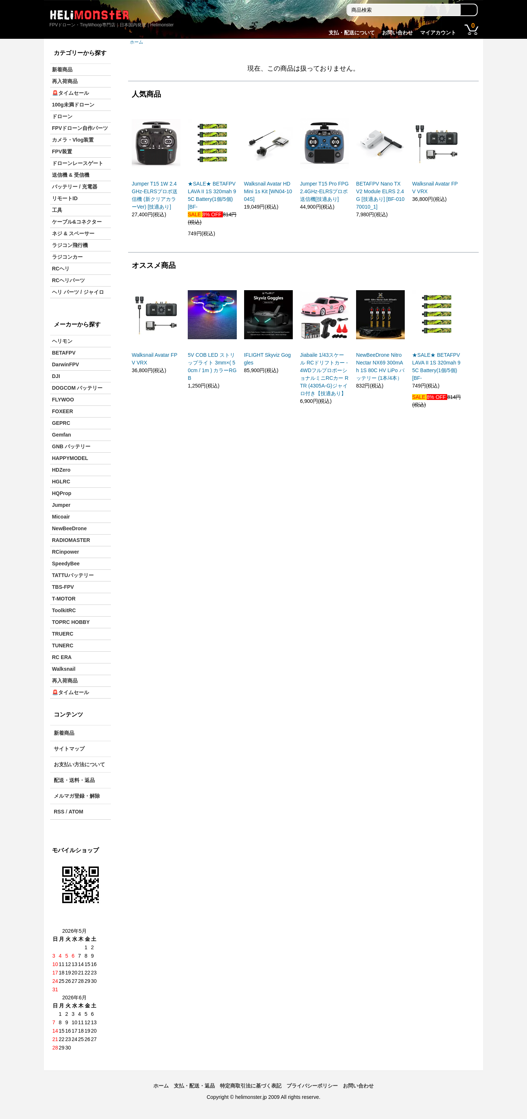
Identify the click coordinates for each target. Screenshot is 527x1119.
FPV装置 (62, 151)
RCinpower (65, 552)
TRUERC (62, 634)
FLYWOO (63, 400)
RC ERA (62, 657)
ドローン (62, 116)
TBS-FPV (63, 587)
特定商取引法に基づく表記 (250, 1086)
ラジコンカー (67, 257)
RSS (59, 812)
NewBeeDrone (69, 528)
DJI (56, 376)
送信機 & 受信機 (70, 175)
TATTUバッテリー (73, 575)
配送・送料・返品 (74, 780)
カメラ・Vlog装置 (73, 140)
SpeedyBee (65, 563)
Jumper (61, 505)
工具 (57, 210)
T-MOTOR (63, 599)
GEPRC (61, 423)
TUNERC (62, 645)
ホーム (136, 42)
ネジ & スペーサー (73, 233)
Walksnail (63, 669)
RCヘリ (61, 269)
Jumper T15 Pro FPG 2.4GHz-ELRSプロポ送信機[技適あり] (324, 191)
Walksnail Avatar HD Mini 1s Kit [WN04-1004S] (268, 191)
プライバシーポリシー (312, 1086)
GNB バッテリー (71, 446)
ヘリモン (62, 341)
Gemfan (61, 435)
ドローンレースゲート (77, 163)
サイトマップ (69, 749)
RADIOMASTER (71, 540)
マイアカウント (438, 32)
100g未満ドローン (73, 105)
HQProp (61, 493)
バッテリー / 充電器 (74, 187)
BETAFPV (63, 353)
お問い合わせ (397, 32)
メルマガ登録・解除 (77, 796)
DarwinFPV (65, 364)
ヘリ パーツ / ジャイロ (78, 292)
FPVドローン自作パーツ (80, 128)
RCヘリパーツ (68, 280)
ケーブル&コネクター (77, 222)
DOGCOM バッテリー (77, 388)
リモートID (65, 198)
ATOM (75, 812)
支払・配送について (352, 32)
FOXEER (62, 411)
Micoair (61, 517)
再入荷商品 (65, 81)
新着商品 (62, 69)
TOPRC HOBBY (71, 622)
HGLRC (61, 481)
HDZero (61, 470)
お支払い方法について (79, 764)
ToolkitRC (64, 610)
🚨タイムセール (70, 93)
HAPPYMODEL (70, 458)
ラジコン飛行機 (70, 245)
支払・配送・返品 (194, 1086)
